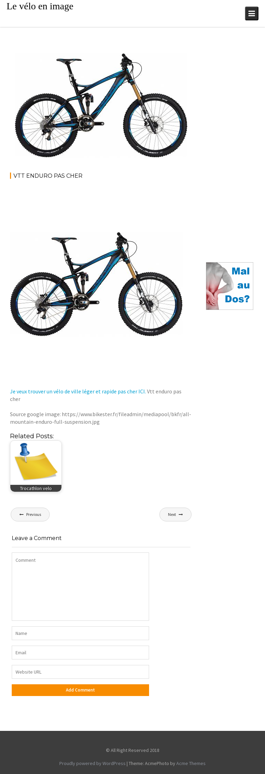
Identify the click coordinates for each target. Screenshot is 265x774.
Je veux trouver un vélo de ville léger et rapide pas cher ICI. (78, 391)
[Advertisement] (135, 203)
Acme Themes (191, 763)
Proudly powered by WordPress (92, 763)
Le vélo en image (40, 6)
